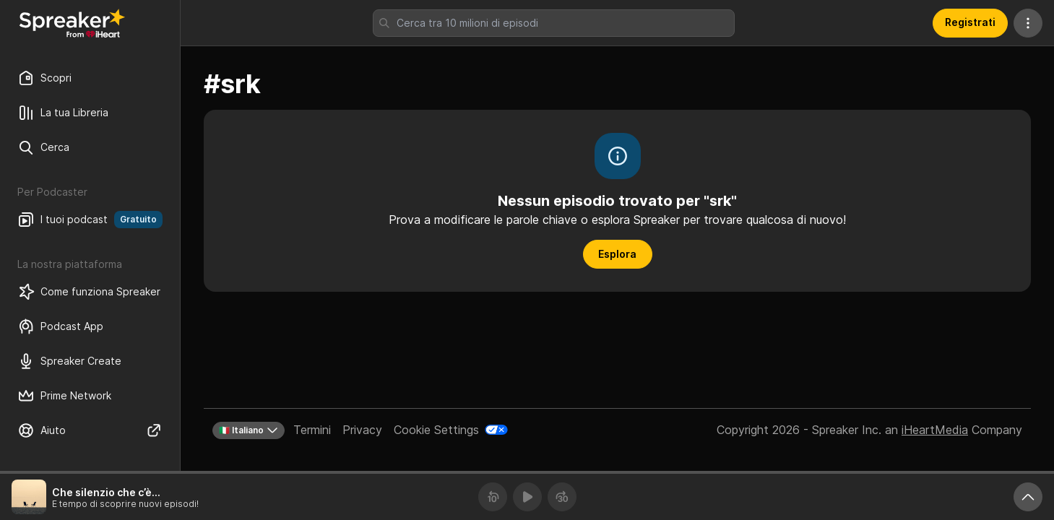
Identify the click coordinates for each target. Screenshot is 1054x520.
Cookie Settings (436, 429)
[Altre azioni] (1028, 23)
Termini (312, 429)
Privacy (362, 429)
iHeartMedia (935, 429)
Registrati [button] (970, 22)
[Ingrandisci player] (1028, 496)
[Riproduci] (527, 496)
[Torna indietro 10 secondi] (492, 496)
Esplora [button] (617, 254)
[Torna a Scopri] (72, 23)
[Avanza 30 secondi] (562, 496)
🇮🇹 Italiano (248, 430)
